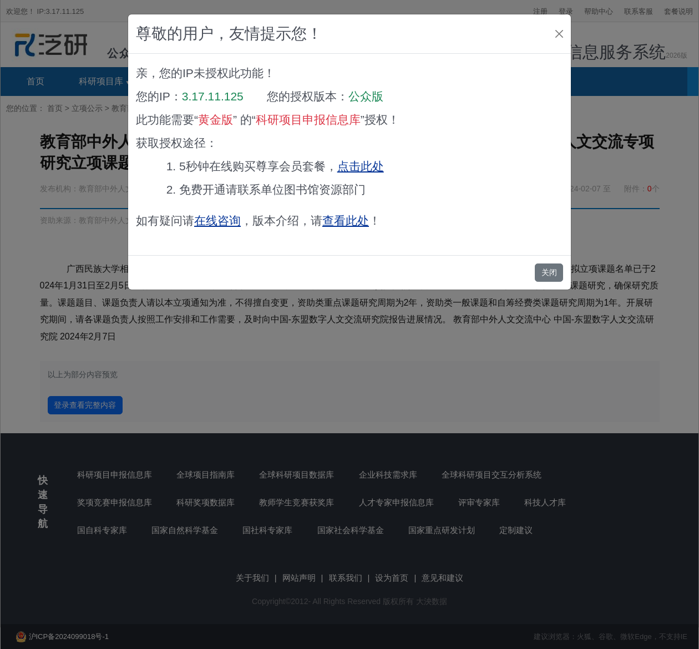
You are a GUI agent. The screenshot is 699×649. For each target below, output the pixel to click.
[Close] (559, 34)
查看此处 (345, 220)
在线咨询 (217, 220)
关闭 (549, 272)
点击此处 (360, 166)
